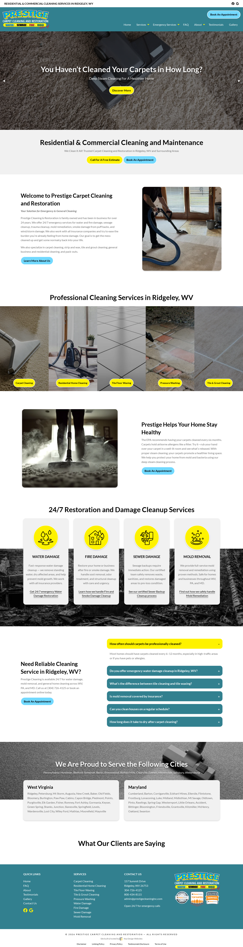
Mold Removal (82, 916)
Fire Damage (81, 907)
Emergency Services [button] (164, 24)
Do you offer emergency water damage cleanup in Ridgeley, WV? (154, 671)
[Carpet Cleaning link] (24, 348)
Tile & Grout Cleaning (86, 894)
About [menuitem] (198, 24)
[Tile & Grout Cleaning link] (218, 348)
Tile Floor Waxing (84, 890)
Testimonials (30, 894)
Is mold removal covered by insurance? (136, 696)
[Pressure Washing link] (170, 348)
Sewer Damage (82, 912)
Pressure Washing (84, 899)
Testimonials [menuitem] (216, 24)
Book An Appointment (223, 14)
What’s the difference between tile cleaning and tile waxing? (151, 683)
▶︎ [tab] (240, 80)
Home (27, 881)
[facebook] (233, 3)
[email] (143, 898)
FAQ (26, 885)
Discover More (121, 90)
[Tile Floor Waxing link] (121, 348)
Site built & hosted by (121, 938)
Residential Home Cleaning (90, 885)
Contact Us (30, 903)
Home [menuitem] (127, 24)
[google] (237, 3)
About (27, 890)
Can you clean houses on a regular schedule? (140, 709)
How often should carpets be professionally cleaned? (145, 644)
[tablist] (121, 80)
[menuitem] (142, 24)
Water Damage (82, 903)
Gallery (27, 899)
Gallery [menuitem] (233, 24)
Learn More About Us (37, 260)
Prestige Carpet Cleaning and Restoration (110, 934)
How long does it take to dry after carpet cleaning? (144, 722)
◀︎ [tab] (5, 80)
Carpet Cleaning (83, 881)
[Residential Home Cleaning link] (73, 348)
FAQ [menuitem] (186, 24)
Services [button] (141, 24)
